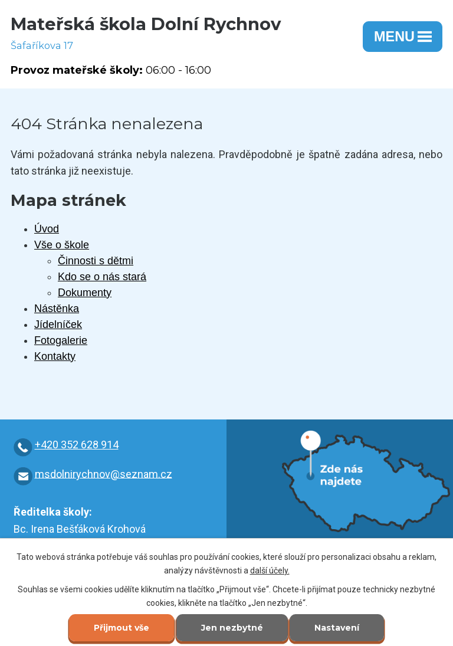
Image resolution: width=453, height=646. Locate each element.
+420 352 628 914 (77, 444)
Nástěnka (56, 308)
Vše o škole (61, 245)
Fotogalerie (60, 340)
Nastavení (336, 627)
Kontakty (55, 356)
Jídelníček (58, 324)
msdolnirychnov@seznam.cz (103, 473)
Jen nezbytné (232, 627)
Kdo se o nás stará (102, 277)
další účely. (270, 570)
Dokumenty (84, 293)
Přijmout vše (121, 627)
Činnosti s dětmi (95, 261)
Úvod (46, 229)
